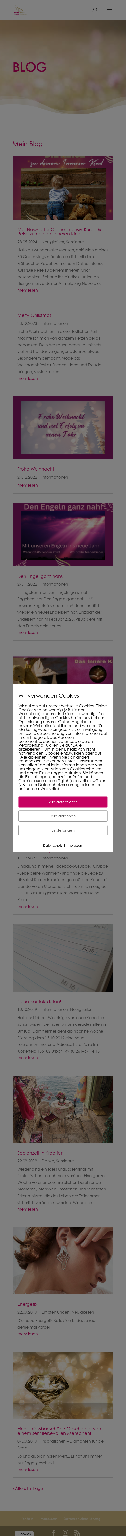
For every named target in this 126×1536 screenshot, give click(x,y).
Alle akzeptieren (63, 801)
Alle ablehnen (63, 815)
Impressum (75, 845)
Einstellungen (63, 830)
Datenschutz (52, 845)
